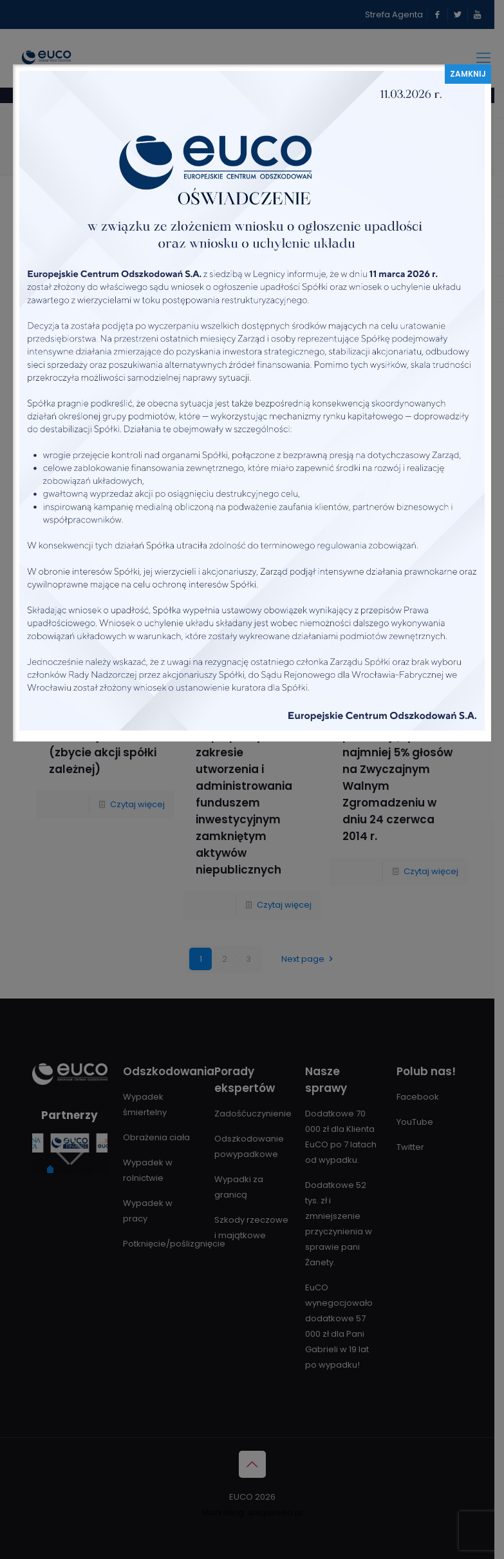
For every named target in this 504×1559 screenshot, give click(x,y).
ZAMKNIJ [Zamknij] (468, 73)
